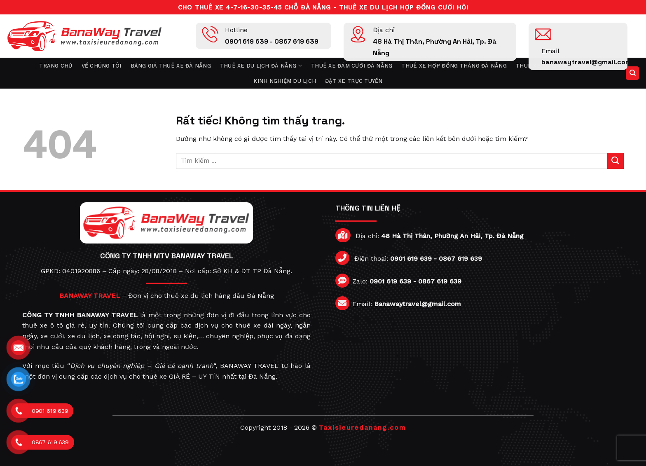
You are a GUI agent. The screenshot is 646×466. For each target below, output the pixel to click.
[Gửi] (615, 161)
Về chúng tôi (102, 66)
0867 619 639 (460, 258)
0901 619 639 (411, 258)
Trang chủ (55, 66)
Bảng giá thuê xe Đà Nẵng (171, 66)
